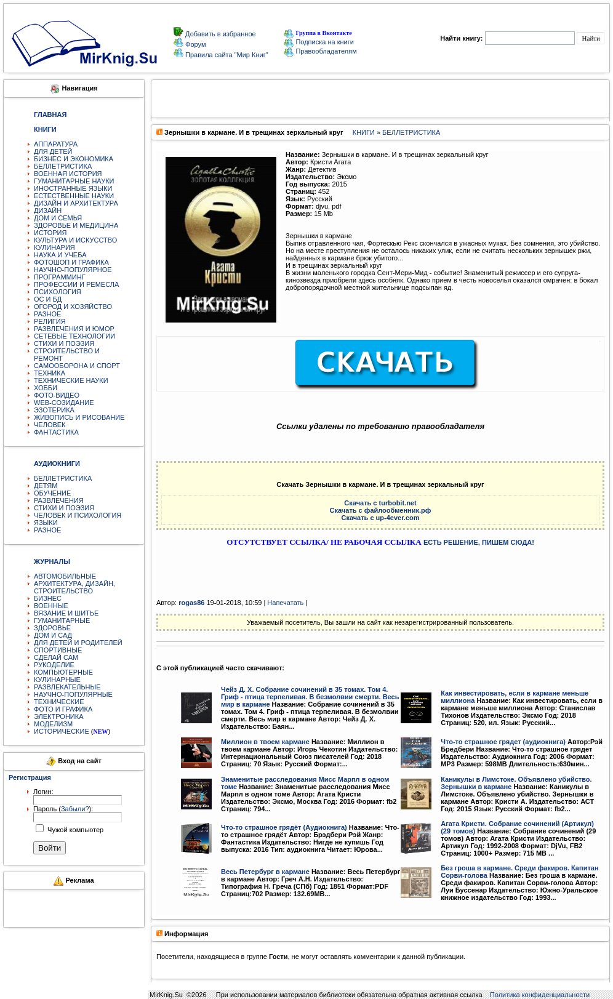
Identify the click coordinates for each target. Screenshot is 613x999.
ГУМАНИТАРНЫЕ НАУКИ (74, 181)
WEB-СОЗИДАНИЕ (64, 402)
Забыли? (75, 808)
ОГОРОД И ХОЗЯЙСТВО (73, 306)
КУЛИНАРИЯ (54, 247)
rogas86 (191, 602)
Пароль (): (63, 808)
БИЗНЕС (48, 598)
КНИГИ (364, 132)
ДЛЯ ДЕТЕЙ (53, 151)
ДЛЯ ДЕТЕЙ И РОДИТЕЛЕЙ (78, 642)
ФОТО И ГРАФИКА (63, 709)
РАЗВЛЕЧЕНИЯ (59, 500)
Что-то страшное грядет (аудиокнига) (503, 741)
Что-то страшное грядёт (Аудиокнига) (284, 827)
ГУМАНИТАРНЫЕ (62, 620)
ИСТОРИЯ (50, 232)
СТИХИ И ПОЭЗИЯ (64, 343)
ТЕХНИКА (49, 373)
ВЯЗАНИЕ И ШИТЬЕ (66, 613)
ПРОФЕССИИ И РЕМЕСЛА (76, 284)
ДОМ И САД (53, 635)
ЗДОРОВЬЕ (52, 628)
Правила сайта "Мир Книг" (225, 54)
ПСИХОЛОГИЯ (57, 291)
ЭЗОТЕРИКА (54, 410)
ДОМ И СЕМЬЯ (58, 218)
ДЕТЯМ (45, 485)
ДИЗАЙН (48, 210)
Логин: (43, 791)
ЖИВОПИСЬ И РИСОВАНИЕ (79, 417)
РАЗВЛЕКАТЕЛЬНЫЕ (67, 687)
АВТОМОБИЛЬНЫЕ (65, 576)
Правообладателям (320, 51)
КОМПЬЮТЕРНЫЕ (63, 672)
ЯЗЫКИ (46, 522)
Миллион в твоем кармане (265, 741)
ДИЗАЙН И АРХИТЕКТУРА (76, 203)
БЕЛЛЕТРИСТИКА (63, 166)
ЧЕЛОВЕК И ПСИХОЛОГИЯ (77, 515)
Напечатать (285, 602)
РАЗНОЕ (47, 314)
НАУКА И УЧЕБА (60, 255)
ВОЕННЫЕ (51, 605)
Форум (194, 44)
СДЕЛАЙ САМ (56, 657)
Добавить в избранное (219, 34)
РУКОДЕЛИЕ (54, 664)
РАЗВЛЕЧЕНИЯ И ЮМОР (74, 328)
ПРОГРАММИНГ (60, 277)
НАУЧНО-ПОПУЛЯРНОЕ (73, 269)
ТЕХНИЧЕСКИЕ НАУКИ (71, 380)
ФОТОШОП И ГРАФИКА (71, 262)
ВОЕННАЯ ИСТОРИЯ (68, 173)
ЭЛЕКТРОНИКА (58, 716)
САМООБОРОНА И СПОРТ (77, 365)
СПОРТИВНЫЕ (58, 650)
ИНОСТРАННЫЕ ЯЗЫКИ (73, 188)
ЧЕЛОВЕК (50, 424)
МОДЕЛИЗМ (53, 724)
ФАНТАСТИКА (56, 432)
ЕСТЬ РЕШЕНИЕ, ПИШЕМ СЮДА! (478, 542)
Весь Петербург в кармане (265, 871)
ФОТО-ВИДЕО (56, 395)
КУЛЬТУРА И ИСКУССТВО (75, 240)
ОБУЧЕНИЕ (52, 493)
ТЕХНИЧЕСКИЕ (59, 701)
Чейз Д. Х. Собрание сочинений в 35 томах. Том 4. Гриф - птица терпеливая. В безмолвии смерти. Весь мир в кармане (310, 697)
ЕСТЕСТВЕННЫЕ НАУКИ (74, 195)
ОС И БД (48, 299)
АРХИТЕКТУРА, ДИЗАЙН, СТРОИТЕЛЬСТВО (74, 587)
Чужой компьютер (74, 829)
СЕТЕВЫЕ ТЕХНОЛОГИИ (74, 336)
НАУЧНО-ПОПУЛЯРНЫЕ (73, 694)
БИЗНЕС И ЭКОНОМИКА (73, 158)
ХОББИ (45, 387)
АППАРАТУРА (56, 144)
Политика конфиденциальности (540, 994)
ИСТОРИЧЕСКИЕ (61, 731)
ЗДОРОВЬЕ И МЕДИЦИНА (76, 225)
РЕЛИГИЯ (50, 321)
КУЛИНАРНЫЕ (57, 679)
